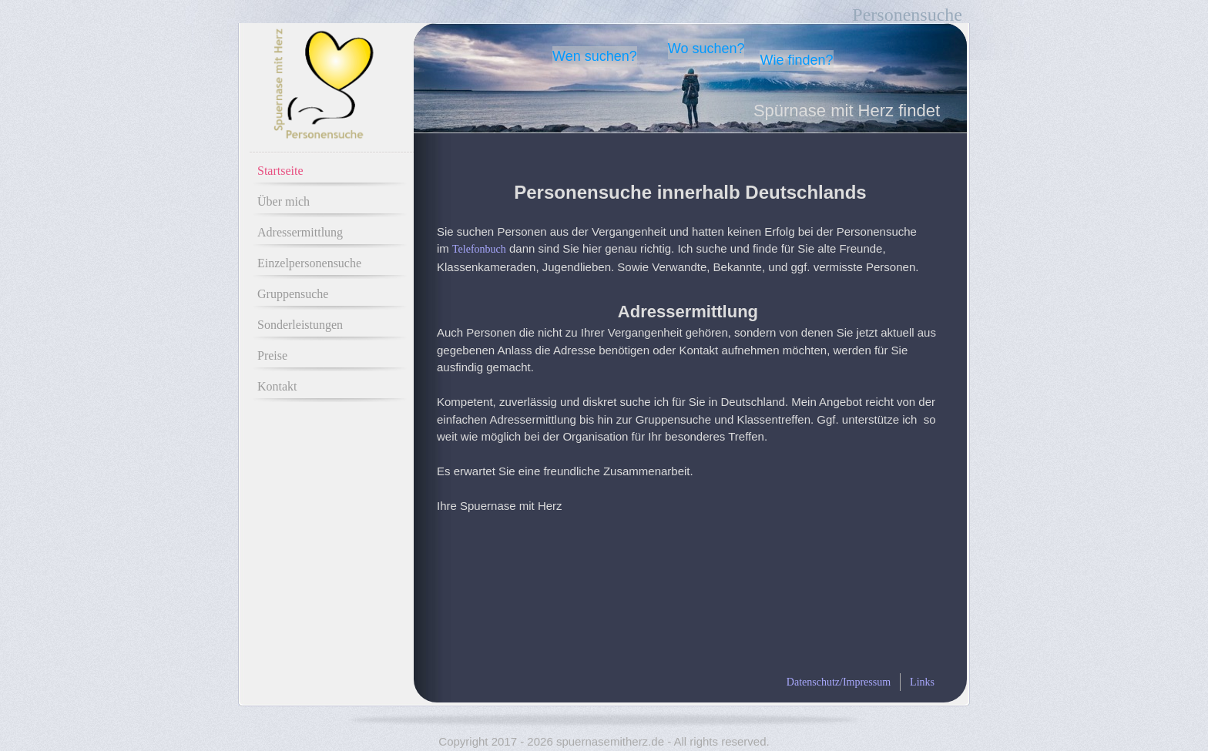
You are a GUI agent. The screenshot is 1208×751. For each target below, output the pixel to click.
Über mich (283, 201)
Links (922, 682)
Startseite (280, 170)
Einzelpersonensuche (309, 263)
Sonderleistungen (300, 324)
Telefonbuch (479, 249)
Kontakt (277, 386)
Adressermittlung (300, 232)
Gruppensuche (292, 293)
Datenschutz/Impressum (839, 682)
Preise (272, 355)
